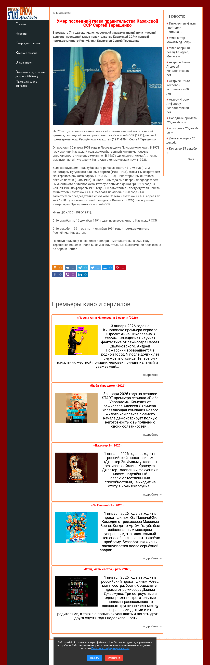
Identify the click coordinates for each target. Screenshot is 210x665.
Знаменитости (24, 62)
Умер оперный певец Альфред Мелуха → (178, 52)
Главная (21, 23)
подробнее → (152, 375)
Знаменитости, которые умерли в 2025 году (30, 74)
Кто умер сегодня (26, 52)
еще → (193, 158)
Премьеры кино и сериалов (26, 83)
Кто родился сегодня (28, 43)
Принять (94, 658)
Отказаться (114, 658)
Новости (21, 33)
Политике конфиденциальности (110, 648)
